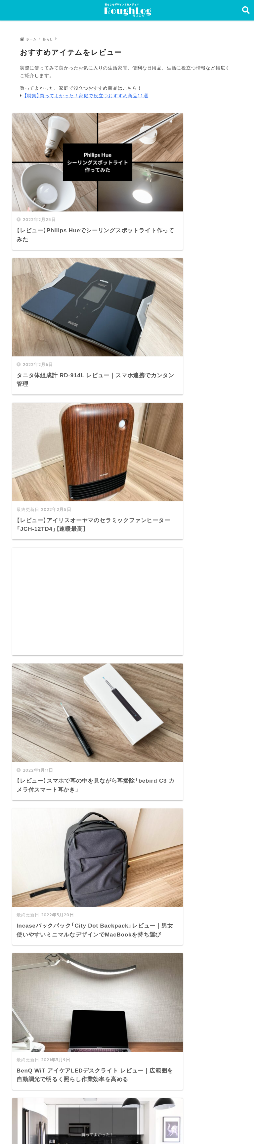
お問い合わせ (43, 1031)
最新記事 (37, 988)
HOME (127, 1112)
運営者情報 (76, 1125)
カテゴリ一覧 (43, 1002)
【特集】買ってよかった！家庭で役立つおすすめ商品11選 (86, 95)
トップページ (43, 974)
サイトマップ (43, 1017)
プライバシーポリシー (124, 1125)
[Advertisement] (184, 274)
